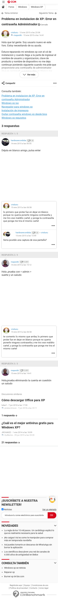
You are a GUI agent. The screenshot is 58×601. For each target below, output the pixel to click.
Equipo (27, 585)
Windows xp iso (10, 103)
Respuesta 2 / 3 (10, 255)
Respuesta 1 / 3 (10, 133)
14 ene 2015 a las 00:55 (21, 143)
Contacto (33, 588)
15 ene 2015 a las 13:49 (26, 235)
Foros (11, 7)
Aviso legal (43, 588)
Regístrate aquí (16, 585)
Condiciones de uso (40, 585)
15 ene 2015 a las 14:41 (33, 35)
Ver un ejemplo (49, 509)
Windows (22, 7)
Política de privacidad (19, 588)
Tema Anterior (11, 13)
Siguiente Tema (46, 13)
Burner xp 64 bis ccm (14, 576)
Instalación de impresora (15, 110)
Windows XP (37, 7)
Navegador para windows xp (17, 106)
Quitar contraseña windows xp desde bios (24, 114)
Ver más (31, 74)
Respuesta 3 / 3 (10, 363)
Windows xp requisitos (14, 117)
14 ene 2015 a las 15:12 (21, 265)
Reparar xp (9, 572)
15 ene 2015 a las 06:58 (21, 207)
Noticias (7, 509)
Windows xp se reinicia (15, 568)
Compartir (10, 83)
